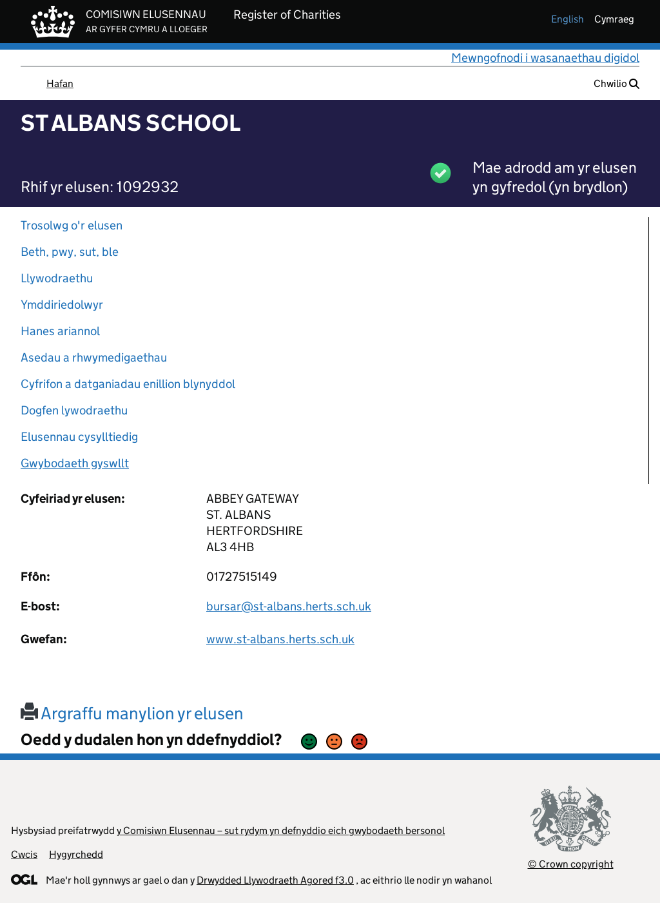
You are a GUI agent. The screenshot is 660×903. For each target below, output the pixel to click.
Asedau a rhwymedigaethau (94, 357)
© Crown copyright (571, 864)
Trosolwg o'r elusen (71, 225)
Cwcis (24, 854)
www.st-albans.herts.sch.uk (280, 639)
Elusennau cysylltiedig (79, 436)
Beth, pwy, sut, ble (70, 251)
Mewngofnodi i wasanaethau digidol (545, 57)
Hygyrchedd (76, 854)
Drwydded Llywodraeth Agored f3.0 (275, 880)
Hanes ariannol (60, 331)
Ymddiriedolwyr (62, 304)
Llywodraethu (57, 278)
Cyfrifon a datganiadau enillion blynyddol (128, 383)
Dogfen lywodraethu (74, 410)
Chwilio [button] (616, 83)
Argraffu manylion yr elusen (132, 713)
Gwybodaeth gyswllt (75, 463)
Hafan (59, 83)
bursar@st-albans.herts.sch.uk (288, 606)
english (567, 19)
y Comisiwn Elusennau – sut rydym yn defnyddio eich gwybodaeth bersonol (281, 830)
